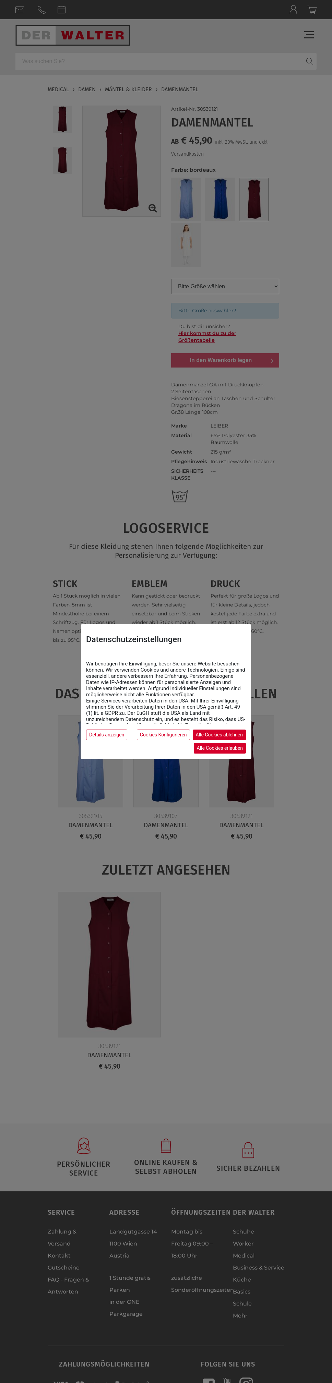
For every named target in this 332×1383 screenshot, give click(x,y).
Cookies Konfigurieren (163, 734)
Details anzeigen (106, 734)
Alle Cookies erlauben (220, 748)
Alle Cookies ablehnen (219, 734)
